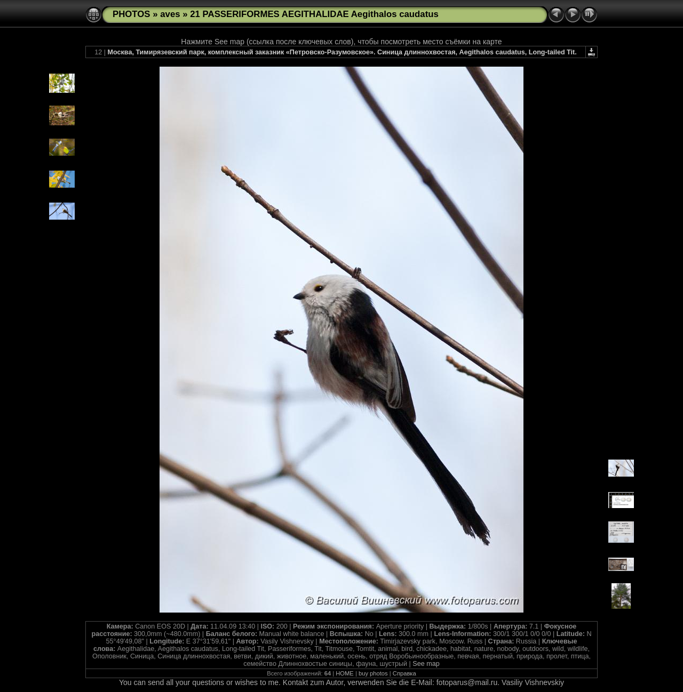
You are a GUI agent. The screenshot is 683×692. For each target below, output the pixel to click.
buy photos (373, 673)
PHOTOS (131, 14)
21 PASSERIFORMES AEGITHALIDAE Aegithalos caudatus (314, 14)
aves (170, 14)
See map (425, 663)
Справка (404, 673)
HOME (345, 673)
